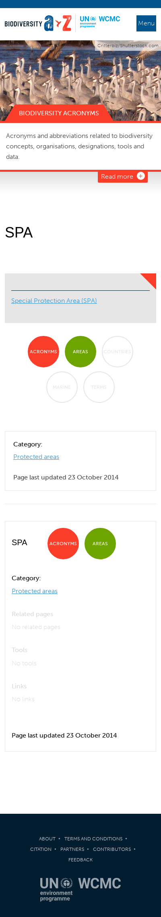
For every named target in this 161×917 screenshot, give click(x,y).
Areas (80, 351)
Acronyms (43, 351)
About (47, 839)
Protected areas (36, 457)
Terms (99, 387)
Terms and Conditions (93, 839)
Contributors (112, 849)
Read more (117, 176)
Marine (62, 387)
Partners (72, 849)
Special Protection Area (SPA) (54, 300)
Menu (146, 23)
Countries (117, 351)
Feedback (80, 860)
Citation (41, 849)
